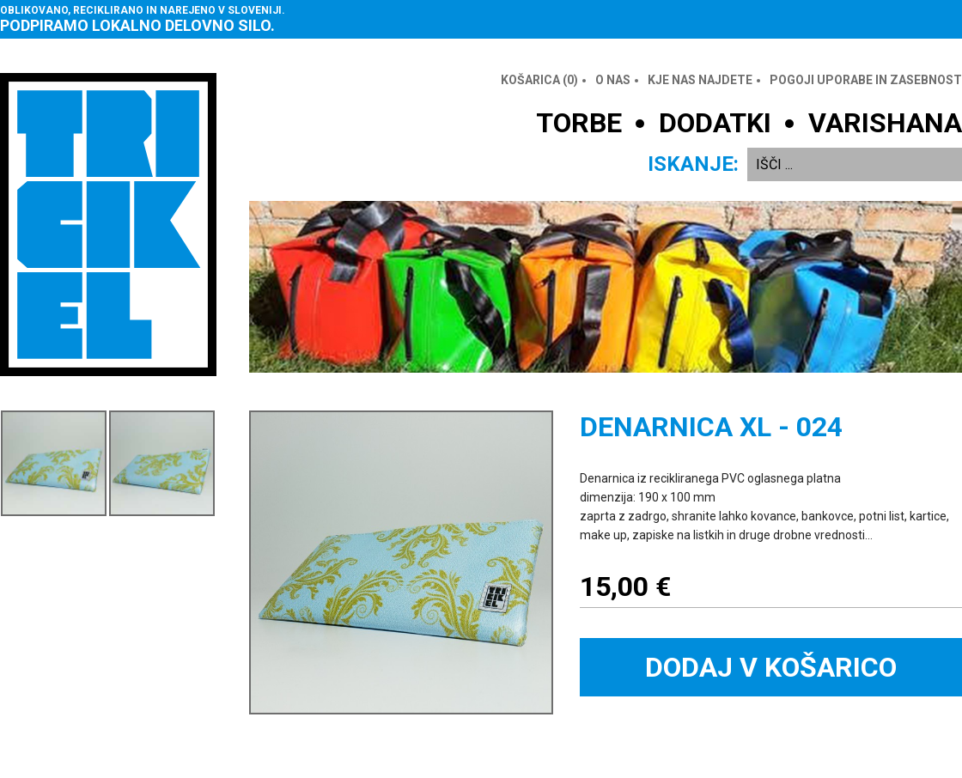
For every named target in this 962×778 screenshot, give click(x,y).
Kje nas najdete (700, 80)
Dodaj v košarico (771, 667)
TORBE (579, 122)
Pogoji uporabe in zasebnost (866, 80)
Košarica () (539, 80)
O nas (612, 80)
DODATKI (715, 122)
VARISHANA (885, 122)
